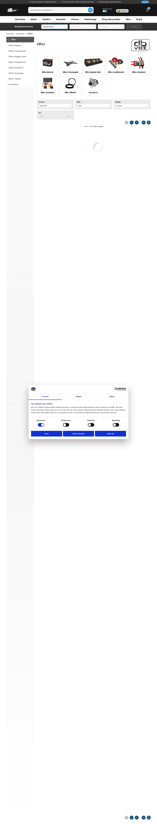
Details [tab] (78, 396)
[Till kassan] (148, 10)
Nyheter (34, 19)
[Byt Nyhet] (108, 106)
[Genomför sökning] (90, 10)
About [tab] (111, 396)
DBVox (30, 34)
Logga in (145, 2)
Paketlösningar (90, 19)
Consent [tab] (45, 396)
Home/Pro (46, 19)
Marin (128, 19)
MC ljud (139, 19)
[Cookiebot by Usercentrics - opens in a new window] (116, 389)
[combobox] (55, 106)
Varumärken (61, 19)
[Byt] (70, 106)
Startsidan (10, 34)
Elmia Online (20, 19)
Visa (134, 26)
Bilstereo (75, 19)
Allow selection (78, 434)
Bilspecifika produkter (111, 19)
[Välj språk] (122, 10)
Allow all (110, 434)
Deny (47, 434)
